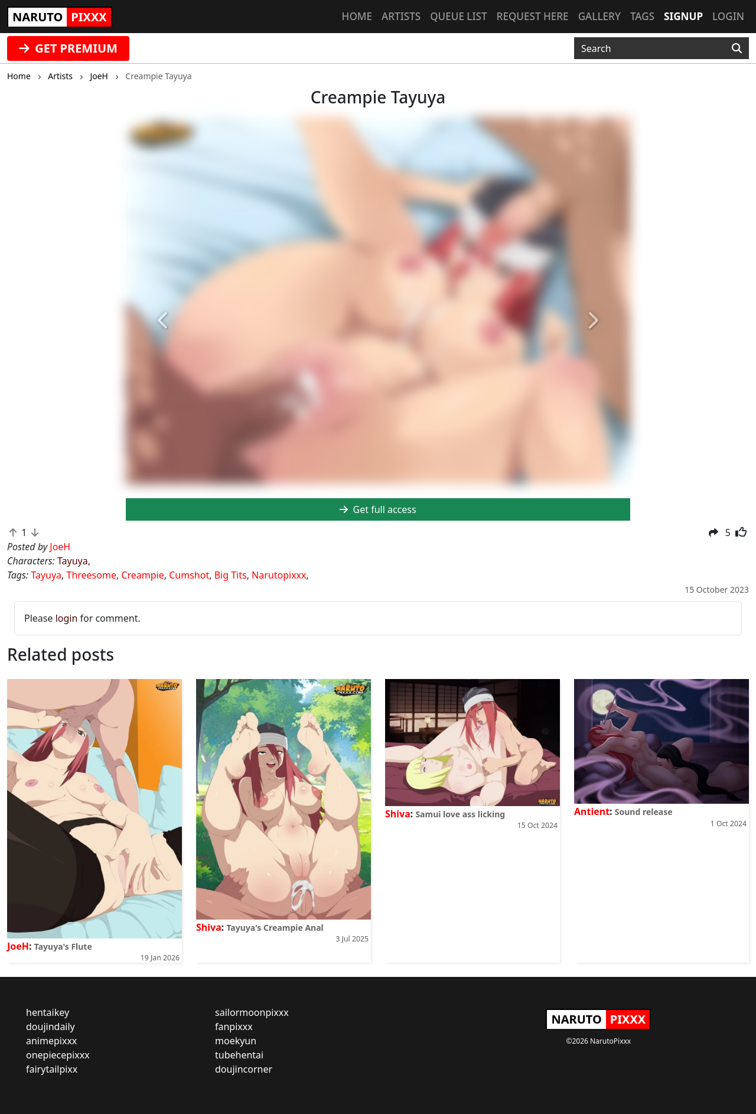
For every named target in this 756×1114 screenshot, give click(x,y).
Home (357, 16)
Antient (592, 811)
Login (728, 16)
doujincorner (243, 1069)
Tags (642, 16)
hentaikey (47, 1012)
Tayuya (72, 560)
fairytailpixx (51, 1069)
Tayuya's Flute (63, 946)
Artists (401, 16)
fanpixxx (234, 1026)
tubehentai (239, 1054)
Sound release (644, 811)
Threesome (91, 575)
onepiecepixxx (58, 1054)
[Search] (737, 48)
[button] (163, 321)
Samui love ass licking (460, 814)
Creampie (142, 575)
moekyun (235, 1040)
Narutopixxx (279, 575)
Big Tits (230, 575)
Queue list (458, 16)
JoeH (18, 946)
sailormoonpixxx (252, 1012)
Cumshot (189, 575)
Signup (683, 16)
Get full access (378, 509)
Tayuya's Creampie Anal (274, 927)
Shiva (208, 927)
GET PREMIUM (68, 48)
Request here (533, 16)
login (67, 618)
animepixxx (51, 1040)
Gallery (599, 16)
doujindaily (50, 1026)
